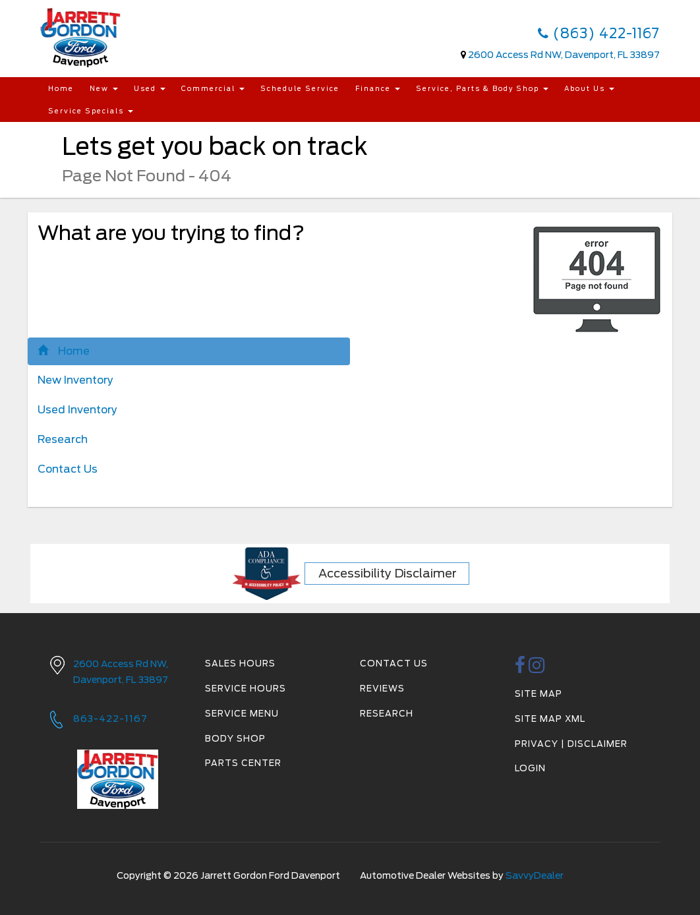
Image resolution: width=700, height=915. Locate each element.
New (104, 88)
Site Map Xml (550, 719)
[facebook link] (520, 669)
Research (63, 439)
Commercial (213, 88)
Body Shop (235, 739)
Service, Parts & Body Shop (482, 88)
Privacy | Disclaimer (571, 744)
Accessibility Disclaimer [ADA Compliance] (387, 573)
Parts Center (243, 763)
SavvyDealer (535, 875)
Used (149, 88)
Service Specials (90, 111)
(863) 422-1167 (599, 34)
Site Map (538, 694)
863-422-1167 (110, 718)
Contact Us (68, 469)
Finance (377, 88)
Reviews (382, 689)
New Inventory (75, 380)
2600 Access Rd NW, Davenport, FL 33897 (564, 54)
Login (530, 768)
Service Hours (245, 689)
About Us (589, 88)
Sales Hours (240, 663)
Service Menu (242, 714)
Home (61, 88)
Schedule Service (299, 88)
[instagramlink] (537, 669)
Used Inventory (77, 409)
